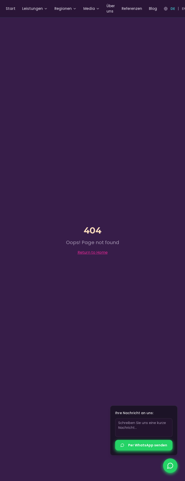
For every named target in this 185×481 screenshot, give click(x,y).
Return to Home (93, 252)
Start (10, 8)
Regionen (65, 8)
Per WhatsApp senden (143, 445)
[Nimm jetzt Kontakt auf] (170, 465)
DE (173, 8)
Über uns (110, 8)
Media (91, 8)
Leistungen (35, 8)
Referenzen (132, 8)
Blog (153, 8)
